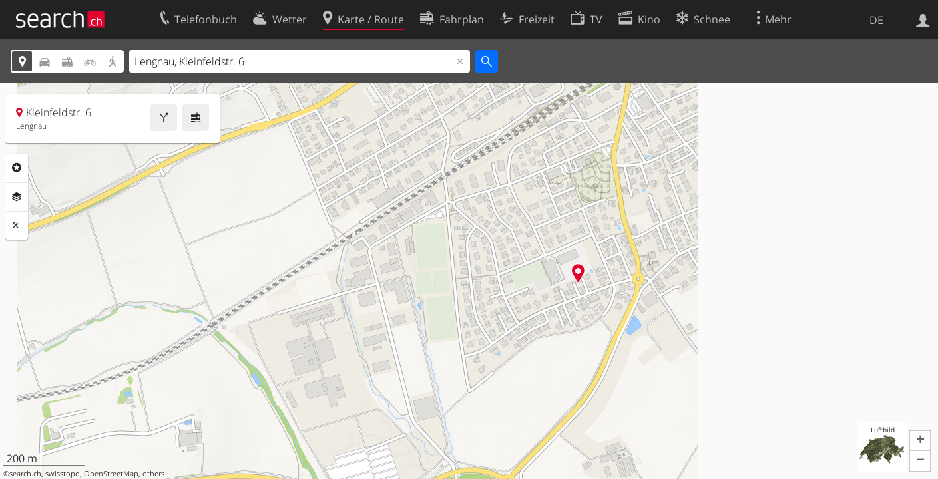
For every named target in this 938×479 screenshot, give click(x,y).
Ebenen (16, 197)
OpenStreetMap (111, 473)
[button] (920, 441)
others (153, 473)
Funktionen (16, 226)
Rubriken (16, 168)
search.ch (25, 473)
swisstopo (62, 473)
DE (876, 20)
